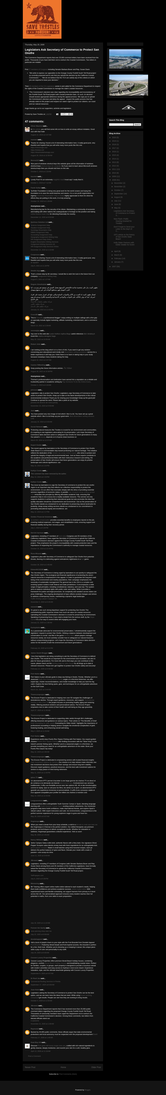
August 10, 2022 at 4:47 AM (41, 360)
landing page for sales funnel (63, 663)
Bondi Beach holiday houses (55, 963)
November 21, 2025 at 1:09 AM (42, 1024)
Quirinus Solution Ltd (39, 222)
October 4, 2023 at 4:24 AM (41, 385)
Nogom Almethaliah (39, 284)
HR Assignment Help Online (41, 239)
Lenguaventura (37, 801)
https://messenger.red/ (39, 147)
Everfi (95, 1034)
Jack (32, 411)
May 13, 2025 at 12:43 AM (40, 796)
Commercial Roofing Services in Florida (45, 981)
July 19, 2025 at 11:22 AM (40, 923)
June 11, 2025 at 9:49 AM (40, 856)
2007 (114, 266)
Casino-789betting (38, 365)
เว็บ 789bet (68, 368)
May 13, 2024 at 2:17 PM (40, 512)
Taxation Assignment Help (40, 228)
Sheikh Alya (35, 271)
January (117, 262)
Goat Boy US (36, 1042)
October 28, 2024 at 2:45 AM (41, 565)
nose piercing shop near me (41, 931)
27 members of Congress (38, 69)
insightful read (58, 180)
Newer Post (30, 1067)
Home (63, 1067)
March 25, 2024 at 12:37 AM (41, 440)
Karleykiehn (35, 627)
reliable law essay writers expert (64, 453)
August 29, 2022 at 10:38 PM (41, 371)
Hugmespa (35, 821)
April (116, 251)
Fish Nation (35, 674)
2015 (114, 155)
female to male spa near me (87, 825)
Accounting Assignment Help (41, 235)
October (117, 190)
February (118, 258)
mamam (34, 140)
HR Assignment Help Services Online (45, 247)
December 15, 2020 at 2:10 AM (42, 250)
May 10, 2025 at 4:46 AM (40, 752)
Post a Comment (34, 1056)
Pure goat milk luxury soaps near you (51, 1046)
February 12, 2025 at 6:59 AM (42, 669)
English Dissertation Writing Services (44, 242)
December (118, 183)
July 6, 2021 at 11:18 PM (40, 266)
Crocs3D (34, 315)
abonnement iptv (66, 783)
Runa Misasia (36, 554)
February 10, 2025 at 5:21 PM (42, 648)
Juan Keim (35, 990)
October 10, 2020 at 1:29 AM (41, 201)
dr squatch (35, 262)
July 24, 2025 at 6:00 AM (40, 953)
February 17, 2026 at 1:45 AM (42, 1038)
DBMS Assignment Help (40, 232)
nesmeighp (35, 331)
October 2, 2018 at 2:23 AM (41, 172)
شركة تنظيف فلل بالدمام (39, 306)
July (116, 201)
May (116, 208)
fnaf (82, 559)
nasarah (34, 607)
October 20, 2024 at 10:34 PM (42, 549)
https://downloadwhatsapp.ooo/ (42, 152)
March (117, 255)
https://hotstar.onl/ (37, 150)
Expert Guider (36, 445)
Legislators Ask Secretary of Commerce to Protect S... (124, 213)
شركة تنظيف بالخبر (37, 304)
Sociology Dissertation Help (41, 230)
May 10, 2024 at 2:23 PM (40, 466)
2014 (114, 159)
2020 (114, 137)
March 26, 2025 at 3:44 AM (41, 690)
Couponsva (35, 255)
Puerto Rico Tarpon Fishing (47, 741)
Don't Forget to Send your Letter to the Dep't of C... (124, 229)
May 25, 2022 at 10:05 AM (40, 339)
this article (36, 129)
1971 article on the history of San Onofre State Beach (124, 237)
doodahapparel (37, 939)
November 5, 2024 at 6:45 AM (42, 602)
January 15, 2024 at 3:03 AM (41, 422)
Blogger (87, 1090)
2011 (114, 169)
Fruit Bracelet (36, 945)
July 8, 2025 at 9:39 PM (39, 879)
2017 (114, 148)
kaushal (34, 176)
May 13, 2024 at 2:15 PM (40, 477)
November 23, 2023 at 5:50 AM (42, 406)
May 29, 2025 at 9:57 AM (40, 816)
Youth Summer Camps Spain (51, 806)
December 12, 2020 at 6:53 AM (42, 217)
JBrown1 (34, 860)
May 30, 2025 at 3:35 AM (40, 835)
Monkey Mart (69, 635)
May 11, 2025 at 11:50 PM (40, 773)
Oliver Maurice (36, 126)
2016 (114, 152)
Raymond (34, 1029)
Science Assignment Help (40, 225)
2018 (114, 144)
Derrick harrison (37, 533)
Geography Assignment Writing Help (44, 237)
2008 (114, 180)
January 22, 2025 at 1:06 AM (41, 623)
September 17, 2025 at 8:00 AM (42, 985)
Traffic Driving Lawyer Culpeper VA (44, 599)
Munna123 (35, 160)
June (116, 204)
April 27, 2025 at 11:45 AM (40, 710)
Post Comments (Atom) (68, 1074)
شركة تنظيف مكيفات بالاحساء (41, 302)
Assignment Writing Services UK (43, 244)
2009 (114, 176)
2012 (114, 166)
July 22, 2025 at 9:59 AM (40, 934)
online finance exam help (40, 214)
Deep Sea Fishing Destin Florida (51, 679)
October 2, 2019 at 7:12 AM (41, 183)
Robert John (36, 344)
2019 (114, 141)
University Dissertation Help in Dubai (50, 196)
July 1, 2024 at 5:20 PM (39, 528)
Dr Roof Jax (35, 978)
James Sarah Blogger (39, 653)
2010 (114, 173)
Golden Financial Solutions (42, 517)
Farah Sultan (36, 188)
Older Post (96, 1067)
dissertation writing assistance (75, 352)
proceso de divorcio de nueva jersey (44, 403)
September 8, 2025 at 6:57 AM (42, 973)
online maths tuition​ (79, 889)
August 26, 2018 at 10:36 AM (41, 155)
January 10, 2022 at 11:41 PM (42, 310)
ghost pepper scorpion (39, 848)
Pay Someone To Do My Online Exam (76, 382)
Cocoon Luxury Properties (41, 958)
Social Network (37, 427)
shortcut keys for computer (51, 166)
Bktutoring (35, 883)
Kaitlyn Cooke (36, 471)
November (118, 186)
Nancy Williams (37, 840)
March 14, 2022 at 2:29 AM (41, 326)
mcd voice (62, 536)
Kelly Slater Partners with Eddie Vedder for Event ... (124, 245)
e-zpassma (35, 1021)
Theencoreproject (38, 694)
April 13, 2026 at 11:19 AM (40, 1051)
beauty (42, 437)
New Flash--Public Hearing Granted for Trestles (123, 221)
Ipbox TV (34, 777)
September (118, 194)
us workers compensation (40, 520)
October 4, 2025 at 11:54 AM (41, 1001)
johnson (34, 390)
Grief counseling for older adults (43, 723)
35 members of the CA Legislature (42, 86)
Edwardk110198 (37, 569)
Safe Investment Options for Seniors (44, 762)
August (117, 197)
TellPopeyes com (37, 875)
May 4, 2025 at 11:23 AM (40, 731)
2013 (114, 162)
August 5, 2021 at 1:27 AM (40, 279)
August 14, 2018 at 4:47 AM (41, 135)
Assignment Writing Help (47, 276)
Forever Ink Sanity (38, 928)
